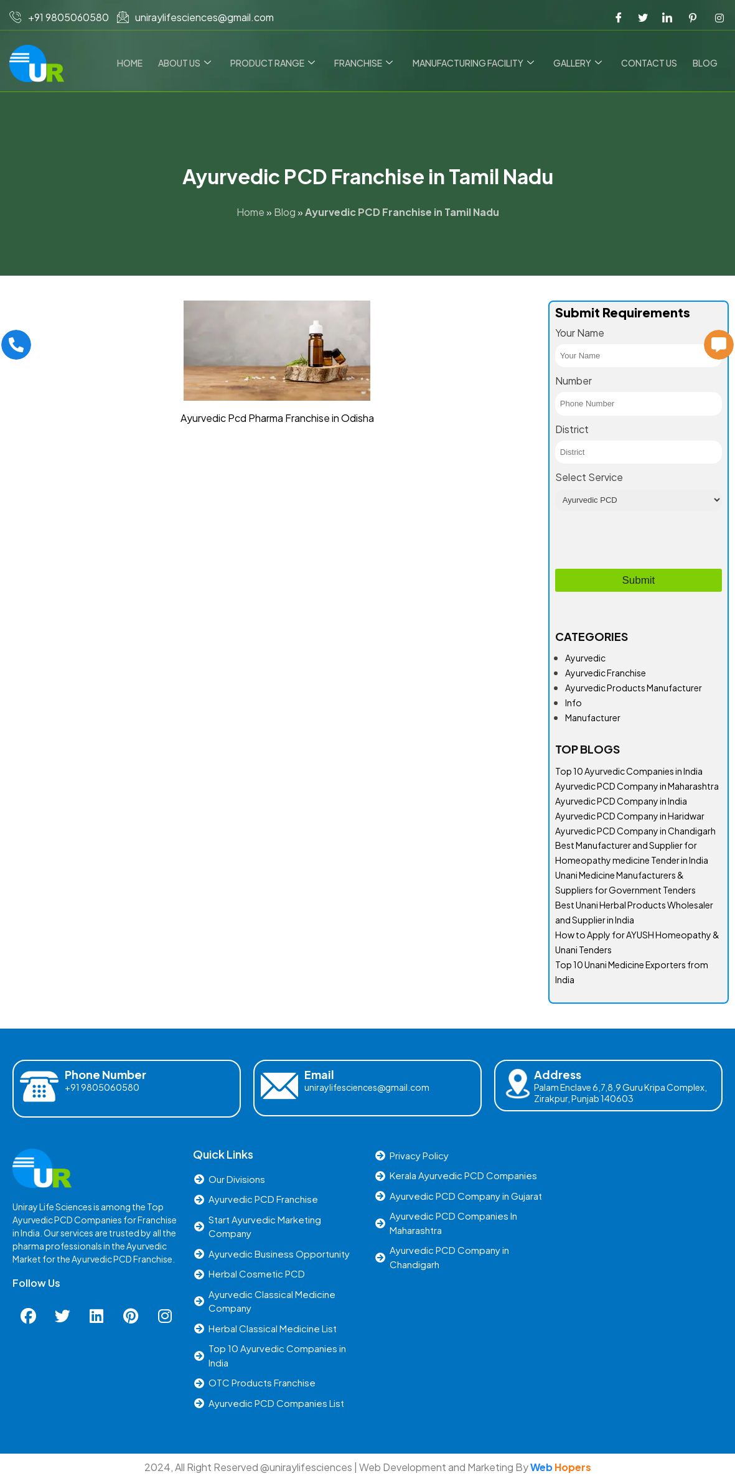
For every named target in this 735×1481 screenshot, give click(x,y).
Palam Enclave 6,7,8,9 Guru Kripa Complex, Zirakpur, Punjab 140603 (620, 1093)
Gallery (579, 62)
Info (573, 702)
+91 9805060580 (102, 1087)
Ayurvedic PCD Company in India (621, 800)
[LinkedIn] (667, 17)
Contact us (650, 62)
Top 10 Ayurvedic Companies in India (629, 771)
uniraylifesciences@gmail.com (366, 1087)
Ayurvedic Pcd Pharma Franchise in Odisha (277, 417)
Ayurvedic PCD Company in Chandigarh (635, 830)
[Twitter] (643, 17)
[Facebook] (619, 17)
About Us (189, 62)
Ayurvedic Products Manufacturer (633, 687)
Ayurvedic (585, 657)
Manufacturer (592, 717)
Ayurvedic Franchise (605, 672)
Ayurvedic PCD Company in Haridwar (630, 815)
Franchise (367, 62)
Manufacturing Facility (475, 62)
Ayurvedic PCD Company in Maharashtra (637, 786)
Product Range (277, 62)
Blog (705, 62)
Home (135, 62)
